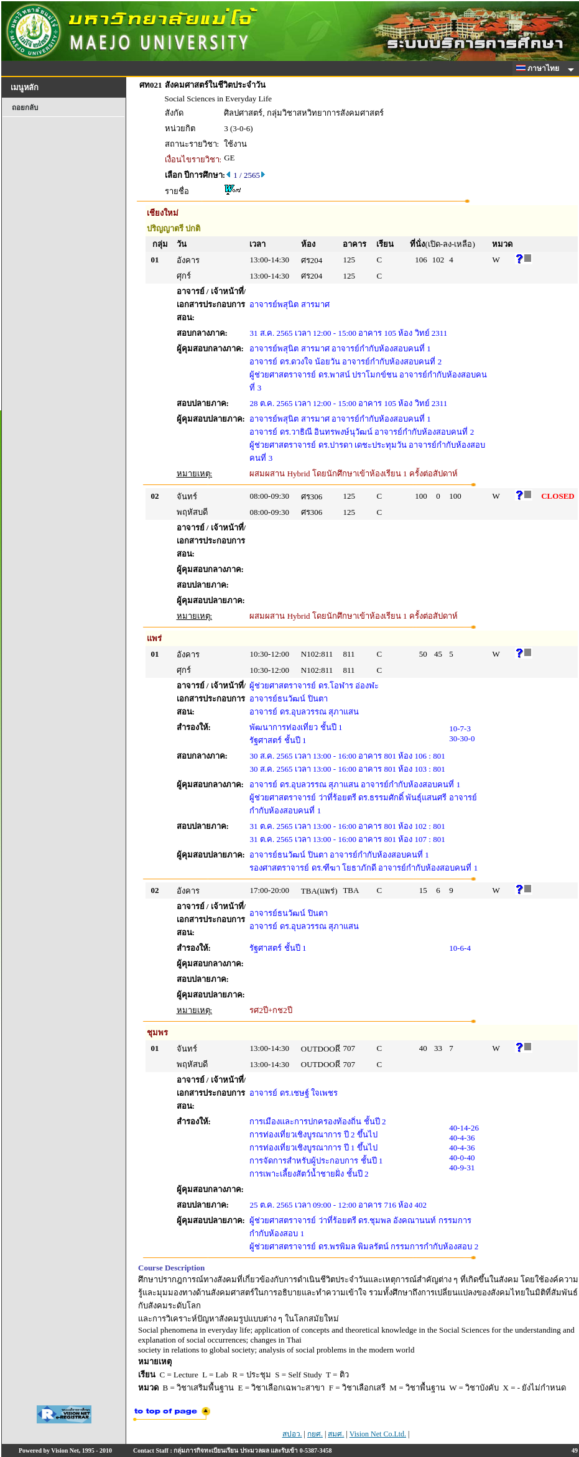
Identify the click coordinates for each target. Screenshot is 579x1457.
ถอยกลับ (25, 107)
